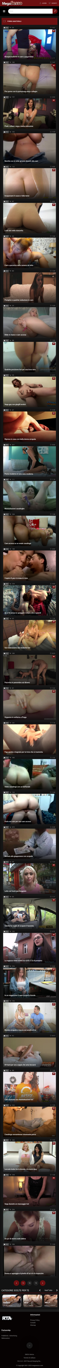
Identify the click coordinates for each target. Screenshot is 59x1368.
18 (30, 1283)
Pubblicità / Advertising (9, 1336)
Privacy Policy (35, 1320)
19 (36, 1283)
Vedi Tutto (48, 1290)
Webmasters (5, 1338)
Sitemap (33, 1325)
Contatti (33, 1323)
